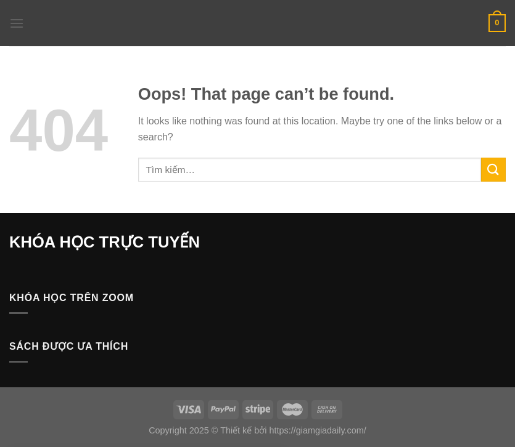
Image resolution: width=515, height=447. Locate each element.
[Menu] (16, 23)
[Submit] (493, 170)
